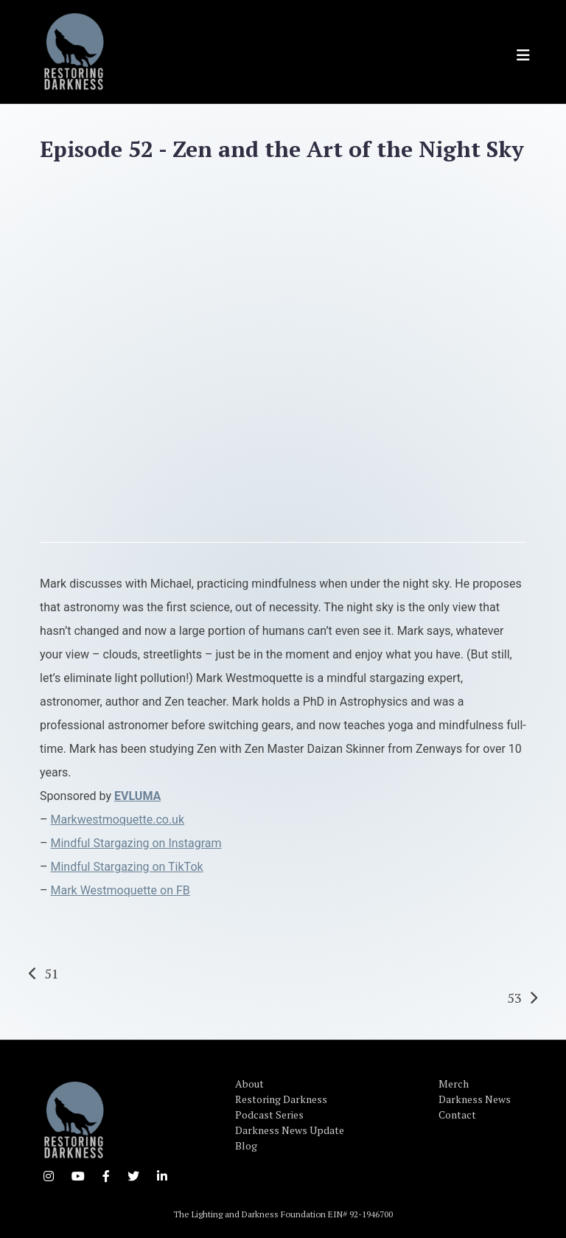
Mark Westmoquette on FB (119, 890)
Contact (457, 1114)
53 (514, 997)
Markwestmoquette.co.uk (117, 820)
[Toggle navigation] (523, 55)
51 (51, 973)
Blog (246, 1145)
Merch (454, 1084)
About (249, 1084)
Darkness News (475, 1099)
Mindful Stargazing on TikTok (126, 867)
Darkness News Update (289, 1130)
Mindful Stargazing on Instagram (135, 843)
